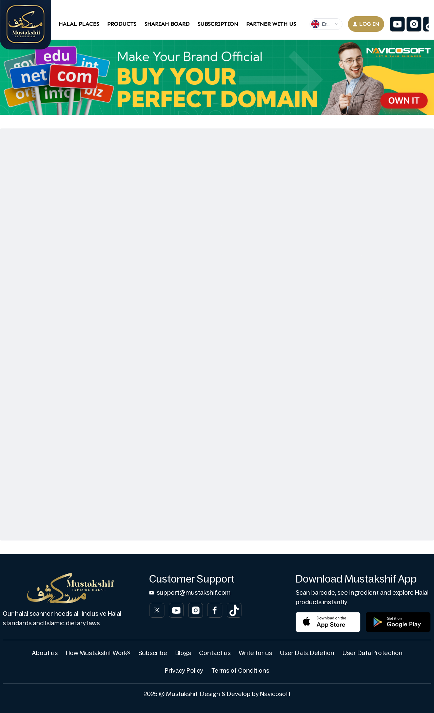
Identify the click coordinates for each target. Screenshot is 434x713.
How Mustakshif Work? (98, 653)
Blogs (183, 653)
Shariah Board (167, 24)
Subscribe (152, 653)
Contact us (215, 653)
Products (121, 24)
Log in (366, 24)
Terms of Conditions (240, 670)
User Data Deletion (307, 653)
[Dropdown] (326, 24)
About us (45, 653)
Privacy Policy (184, 670)
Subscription (218, 24)
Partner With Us (271, 24)
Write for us (255, 653)
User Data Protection (372, 653)
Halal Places (79, 24)
